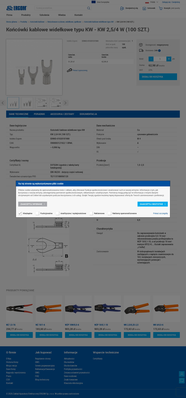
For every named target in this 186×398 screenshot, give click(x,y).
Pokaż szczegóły (160, 213)
